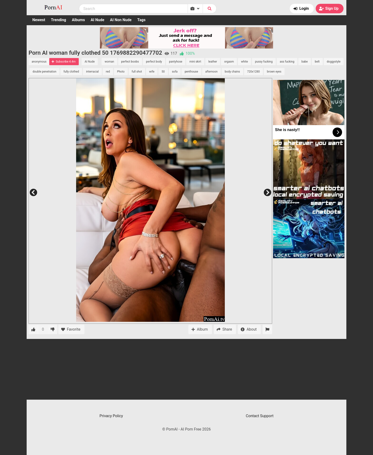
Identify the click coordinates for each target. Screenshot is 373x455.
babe (304, 61)
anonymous (39, 61)
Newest (38, 20)
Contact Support (259, 416)
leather (212, 61)
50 (163, 71)
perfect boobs (130, 61)
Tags (141, 20)
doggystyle (334, 61)
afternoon (211, 71)
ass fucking (287, 61)
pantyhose (175, 61)
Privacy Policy (111, 416)
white (244, 61)
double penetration (44, 71)
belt (317, 61)
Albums (78, 20)
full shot (137, 71)
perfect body (154, 61)
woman (109, 61)
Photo (121, 71)
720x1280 (253, 71)
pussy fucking (264, 61)
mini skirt (195, 61)
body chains (232, 71)
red (108, 71)
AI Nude (97, 20)
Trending (58, 20)
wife (151, 71)
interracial (92, 71)
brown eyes (274, 71)
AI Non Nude (121, 20)
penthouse (191, 71)
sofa (175, 71)
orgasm (229, 61)
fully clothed (71, 71)
